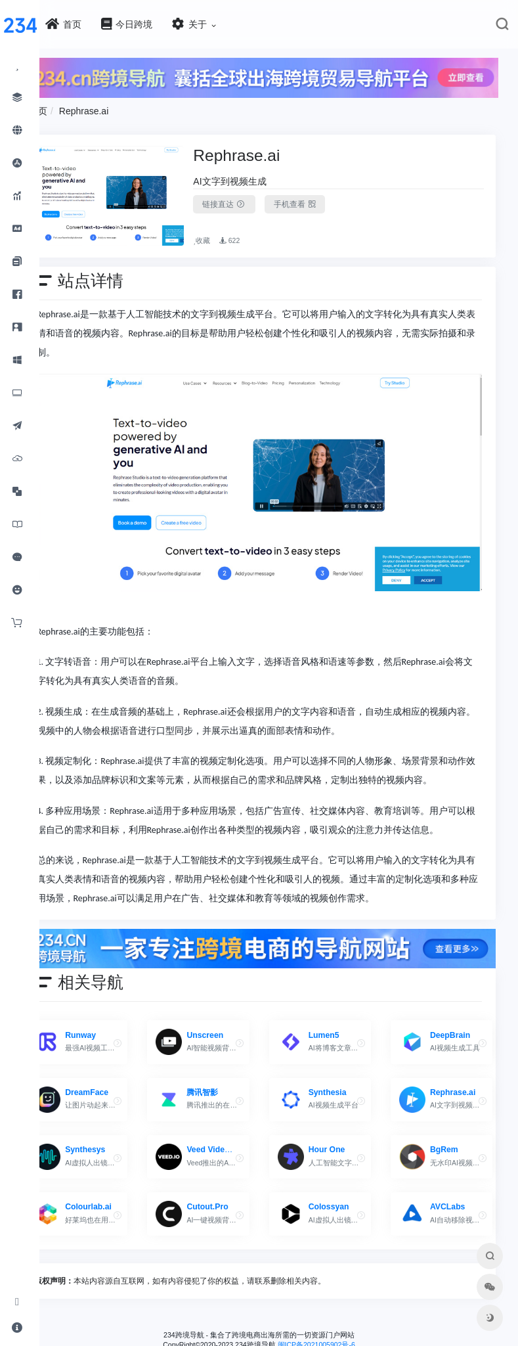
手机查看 (320, 201)
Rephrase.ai (123, 107)
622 (256, 228)
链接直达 (250, 201)
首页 (77, 107)
